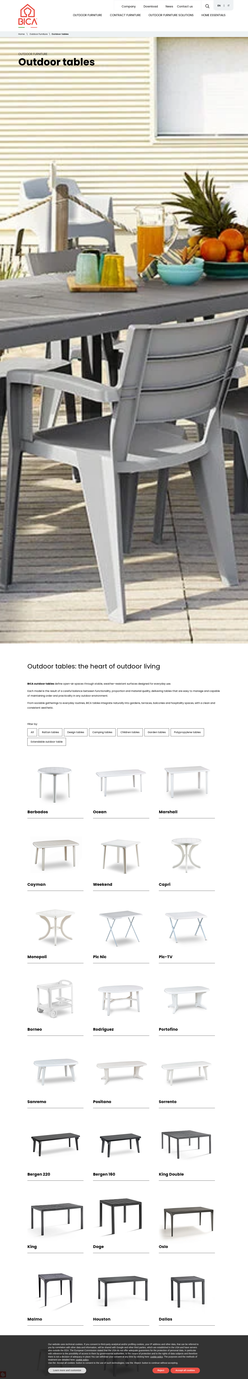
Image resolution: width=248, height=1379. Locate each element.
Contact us (185, 6)
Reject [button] (161, 1370)
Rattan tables (50, 321)
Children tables (130, 321)
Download (151, 6)
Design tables (75, 321)
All (32, 321)
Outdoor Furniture (87, 15)
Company (129, 6)
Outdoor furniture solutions (171, 15)
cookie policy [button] (156, 1356)
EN (219, 5)
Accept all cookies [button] (185, 1370)
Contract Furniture (125, 15)
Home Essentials (214, 15)
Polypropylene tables (187, 321)
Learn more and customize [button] (67, 1370)
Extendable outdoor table (47, 331)
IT (229, 5)
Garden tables (157, 321)
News (169, 6)
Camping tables (102, 321)
